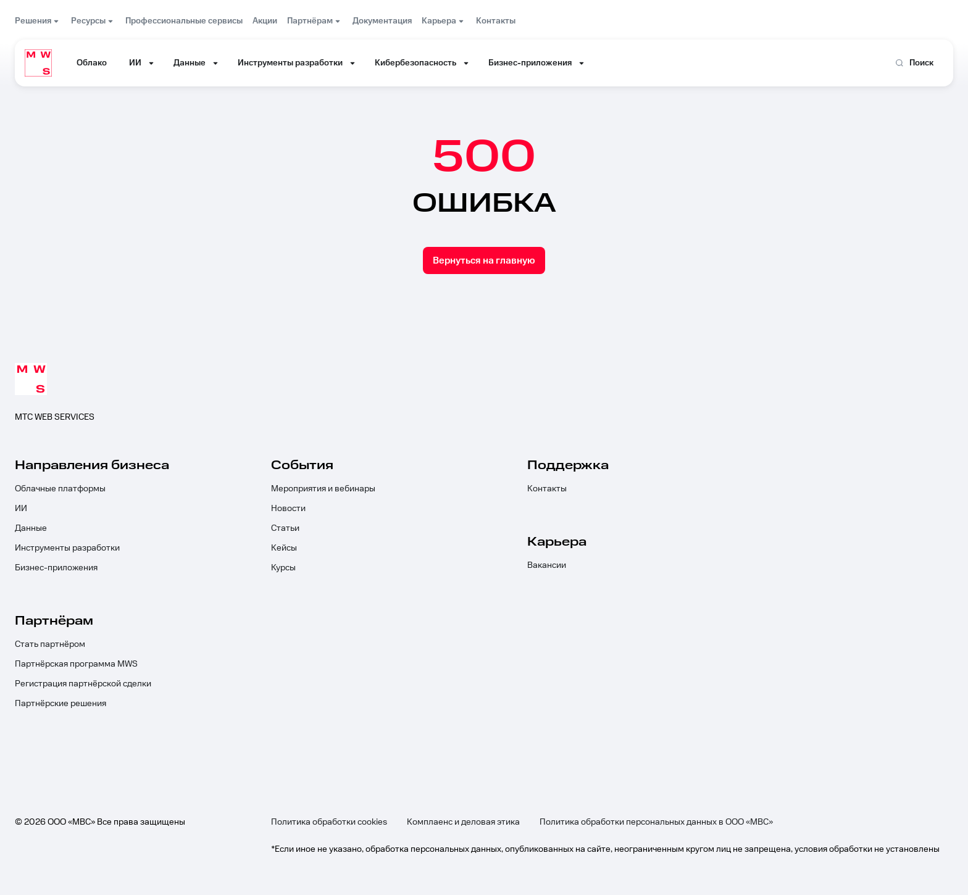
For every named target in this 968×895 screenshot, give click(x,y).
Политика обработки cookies (329, 822)
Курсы (283, 568)
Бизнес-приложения (56, 568)
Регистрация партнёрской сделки (83, 684)
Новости (288, 508)
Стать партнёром (50, 644)
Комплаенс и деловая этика (463, 822)
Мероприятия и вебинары (323, 489)
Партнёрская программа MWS (76, 664)
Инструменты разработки (67, 548)
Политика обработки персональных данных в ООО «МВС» (656, 822)
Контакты (547, 489)
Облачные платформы (60, 489)
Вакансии (546, 565)
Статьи (285, 528)
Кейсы (284, 548)
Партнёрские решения (60, 703)
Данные (31, 528)
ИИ (21, 508)
